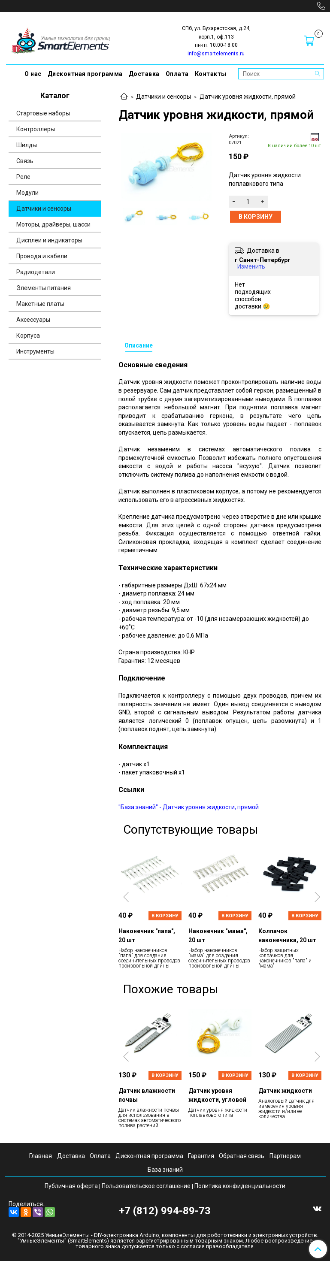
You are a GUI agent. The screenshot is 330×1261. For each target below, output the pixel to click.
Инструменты (35, 351)
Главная (40, 1155)
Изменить (251, 266)
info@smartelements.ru (216, 54)
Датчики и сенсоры (163, 96)
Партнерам (285, 1155)
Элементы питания (43, 287)
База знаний (165, 1169)
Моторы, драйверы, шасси (53, 224)
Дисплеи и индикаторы (49, 240)
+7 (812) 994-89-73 (165, 1211)
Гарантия (201, 1155)
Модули (27, 192)
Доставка (144, 73)
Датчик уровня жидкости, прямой (248, 96)
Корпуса (28, 335)
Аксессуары (33, 319)
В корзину (165, 916)
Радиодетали (35, 272)
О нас (33, 73)
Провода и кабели (41, 256)
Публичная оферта (71, 1185)
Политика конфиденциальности (239, 1185)
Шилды (26, 145)
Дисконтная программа (85, 73)
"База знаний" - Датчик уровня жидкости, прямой (188, 807)
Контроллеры (35, 129)
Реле (23, 176)
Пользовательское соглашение (146, 1185)
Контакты (211, 73)
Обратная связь (241, 1155)
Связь (24, 160)
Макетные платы (40, 303)
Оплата (177, 73)
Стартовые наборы (43, 113)
